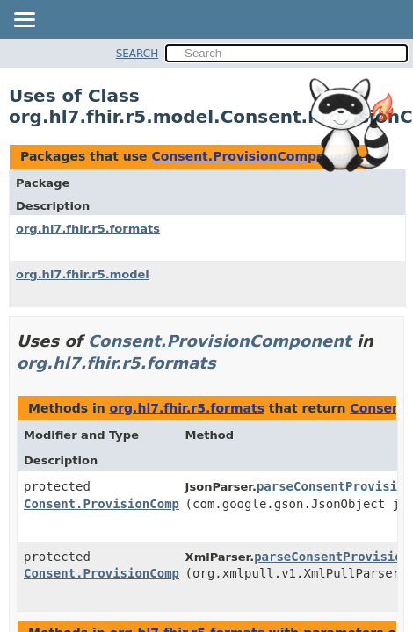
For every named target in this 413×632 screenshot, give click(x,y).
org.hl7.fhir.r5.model (82, 274)
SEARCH (137, 53)
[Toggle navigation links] (24, 21)
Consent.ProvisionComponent (253, 156)
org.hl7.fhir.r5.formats (88, 228)
